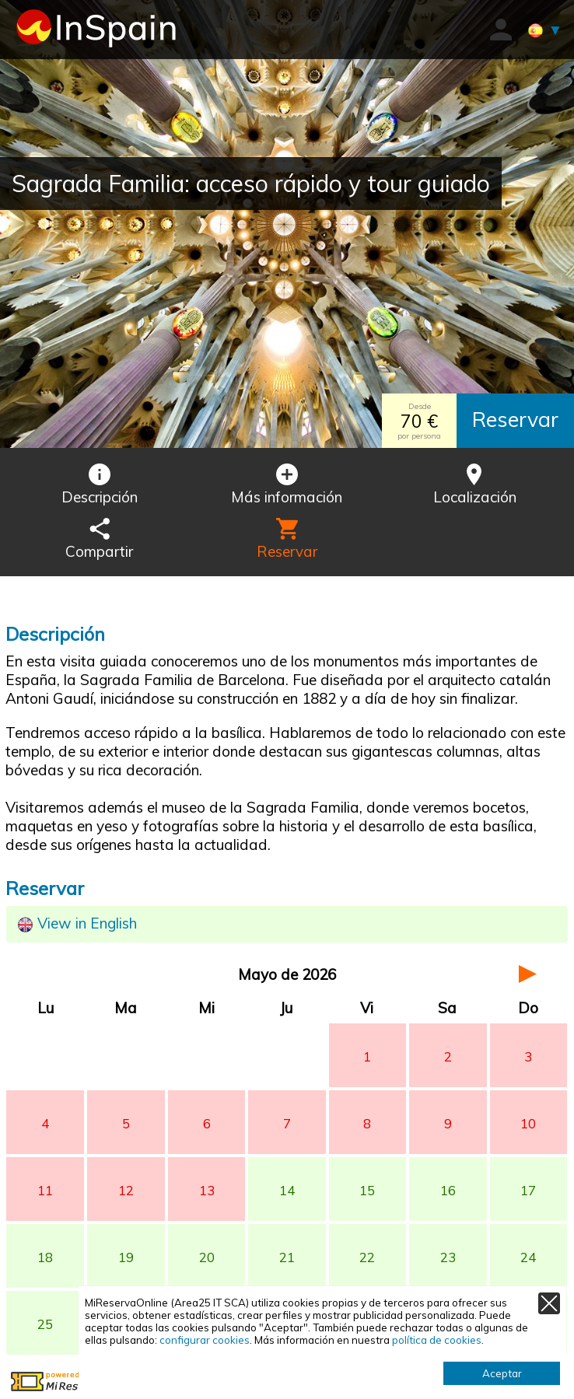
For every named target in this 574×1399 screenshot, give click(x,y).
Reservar (515, 419)
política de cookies (436, 1340)
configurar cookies (204, 1340)
